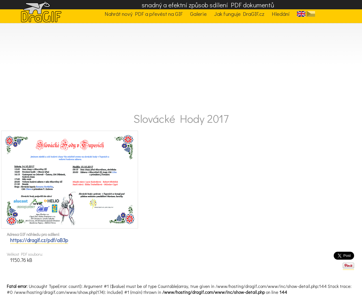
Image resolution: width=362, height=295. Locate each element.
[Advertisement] (181, 65)
